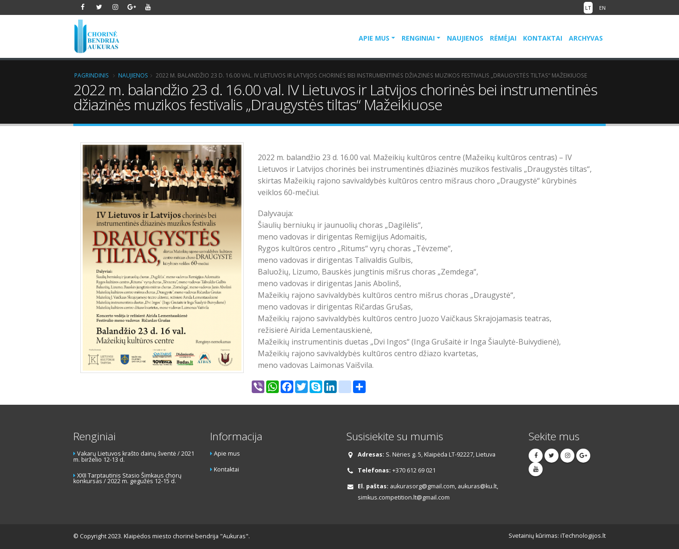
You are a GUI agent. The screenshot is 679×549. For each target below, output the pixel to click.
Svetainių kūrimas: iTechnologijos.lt (557, 536)
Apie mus (374, 38)
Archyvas (586, 38)
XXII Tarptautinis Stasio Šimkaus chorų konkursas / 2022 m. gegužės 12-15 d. (127, 479)
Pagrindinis (91, 75)
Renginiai (418, 38)
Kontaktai (542, 38)
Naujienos (465, 38)
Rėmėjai (503, 38)
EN (602, 7)
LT (588, 7)
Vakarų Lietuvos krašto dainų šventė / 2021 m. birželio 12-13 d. (133, 457)
